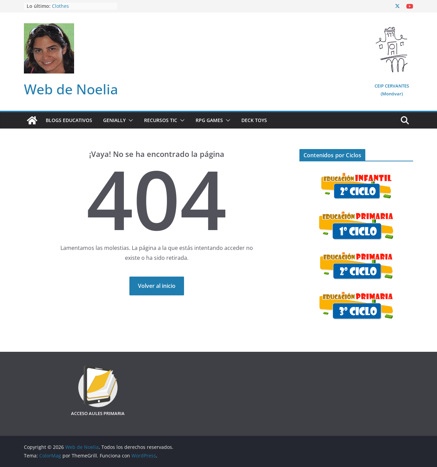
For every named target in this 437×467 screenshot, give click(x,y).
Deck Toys (254, 120)
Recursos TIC (160, 120)
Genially (114, 120)
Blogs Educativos (69, 120)
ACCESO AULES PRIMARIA (98, 413)
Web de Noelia (71, 89)
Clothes (60, 6)
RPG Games (209, 120)
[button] (129, 120)
